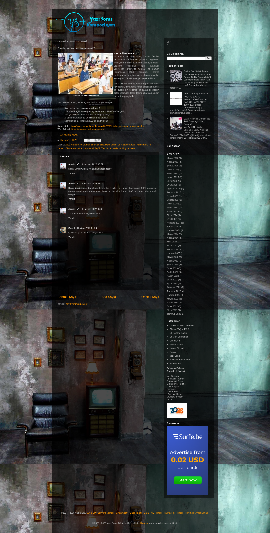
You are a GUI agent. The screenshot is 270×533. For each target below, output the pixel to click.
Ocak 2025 (172, 203)
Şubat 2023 (172, 264)
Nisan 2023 (172, 260)
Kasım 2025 (173, 177)
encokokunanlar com (180, 359)
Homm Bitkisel (177, 348)
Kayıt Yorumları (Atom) (77, 304)
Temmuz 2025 (174, 192)
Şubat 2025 (172, 200)
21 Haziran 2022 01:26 (85, 228)
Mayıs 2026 (172, 158)
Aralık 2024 (172, 207)
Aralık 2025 (172, 173)
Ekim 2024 (172, 215)
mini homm (175, 363)
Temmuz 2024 (174, 226)
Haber (180, 513)
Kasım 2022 (173, 276)
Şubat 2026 (172, 165)
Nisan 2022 (172, 302)
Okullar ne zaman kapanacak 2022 (82, 148)
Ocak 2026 (172, 169)
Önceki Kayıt (150, 297)
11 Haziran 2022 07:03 (91, 209)
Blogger (144, 523)
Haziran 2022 (173, 295)
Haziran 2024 (173, 230)
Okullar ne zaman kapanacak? (96, 168)
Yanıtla (71, 173)
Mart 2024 (172, 241)
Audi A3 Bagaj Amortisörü (196, 93)
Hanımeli (189, 513)
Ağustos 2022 (174, 287)
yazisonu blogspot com (124, 148)
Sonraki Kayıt (67, 297)
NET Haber (156, 513)
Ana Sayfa (109, 297)
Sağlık (173, 352)
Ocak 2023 (172, 268)
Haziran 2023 (173, 253)
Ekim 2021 (172, 310)
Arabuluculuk (201, 513)
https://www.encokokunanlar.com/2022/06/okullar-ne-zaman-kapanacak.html (108, 126)
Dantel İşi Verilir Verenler (182, 325)
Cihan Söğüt (122, 513)
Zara (70, 228)
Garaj (146, 513)
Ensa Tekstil (136, 513)
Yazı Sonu (106, 148)
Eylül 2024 (172, 219)
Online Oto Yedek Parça (196, 71)
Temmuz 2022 (174, 291)
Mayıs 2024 (172, 234)
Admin (71, 164)
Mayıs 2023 (172, 257)
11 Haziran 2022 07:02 (91, 183)
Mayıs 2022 (172, 298)
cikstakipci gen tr (108, 144)
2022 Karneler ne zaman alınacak (82, 144)
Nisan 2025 (172, 196)
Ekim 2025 (172, 181)
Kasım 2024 (173, 211)
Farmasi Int (169, 513)
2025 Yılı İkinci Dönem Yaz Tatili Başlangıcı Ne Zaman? (197, 121)
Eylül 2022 (172, 283)
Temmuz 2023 (174, 249)
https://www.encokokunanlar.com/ (87, 129)
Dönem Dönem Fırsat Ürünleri (176, 370)
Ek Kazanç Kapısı (69, 134)
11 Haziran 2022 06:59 (91, 164)
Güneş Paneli (176, 344)
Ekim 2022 (172, 279)
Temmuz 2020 (174, 314)
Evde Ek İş (175, 340)
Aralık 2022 (172, 272)
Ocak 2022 (172, 306)
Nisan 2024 (172, 238)
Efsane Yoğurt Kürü (179, 329)
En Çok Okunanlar (179, 336)
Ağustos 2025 (174, 188)
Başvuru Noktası (106, 513)
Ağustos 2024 (174, 222)
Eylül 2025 (172, 184)
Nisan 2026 (172, 162)
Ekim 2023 (172, 245)
